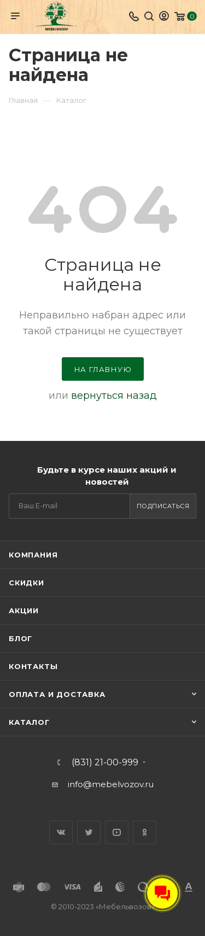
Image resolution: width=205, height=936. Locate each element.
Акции (24, 610)
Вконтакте (61, 832)
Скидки (26, 582)
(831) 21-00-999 (105, 762)
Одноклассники (144, 832)
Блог (20, 638)
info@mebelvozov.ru (111, 784)
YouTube (116, 832)
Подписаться (163, 506)
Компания (33, 554)
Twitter (89, 832)
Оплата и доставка (57, 694)
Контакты (33, 666)
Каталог (29, 722)
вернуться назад (114, 395)
